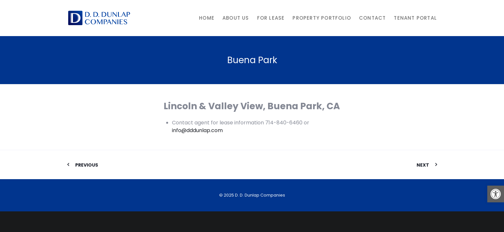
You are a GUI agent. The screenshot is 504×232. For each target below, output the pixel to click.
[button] (495, 194)
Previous (86, 165)
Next (423, 165)
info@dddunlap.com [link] (197, 130)
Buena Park (252, 60)
